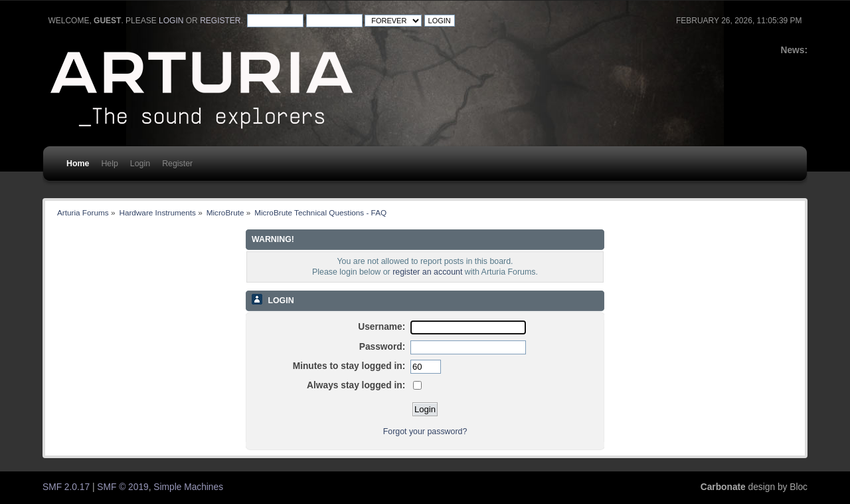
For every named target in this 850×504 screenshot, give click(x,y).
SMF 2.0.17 (66, 487)
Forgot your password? (425, 431)
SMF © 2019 (122, 487)
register (220, 20)
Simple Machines (188, 487)
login (171, 20)
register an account (427, 272)
